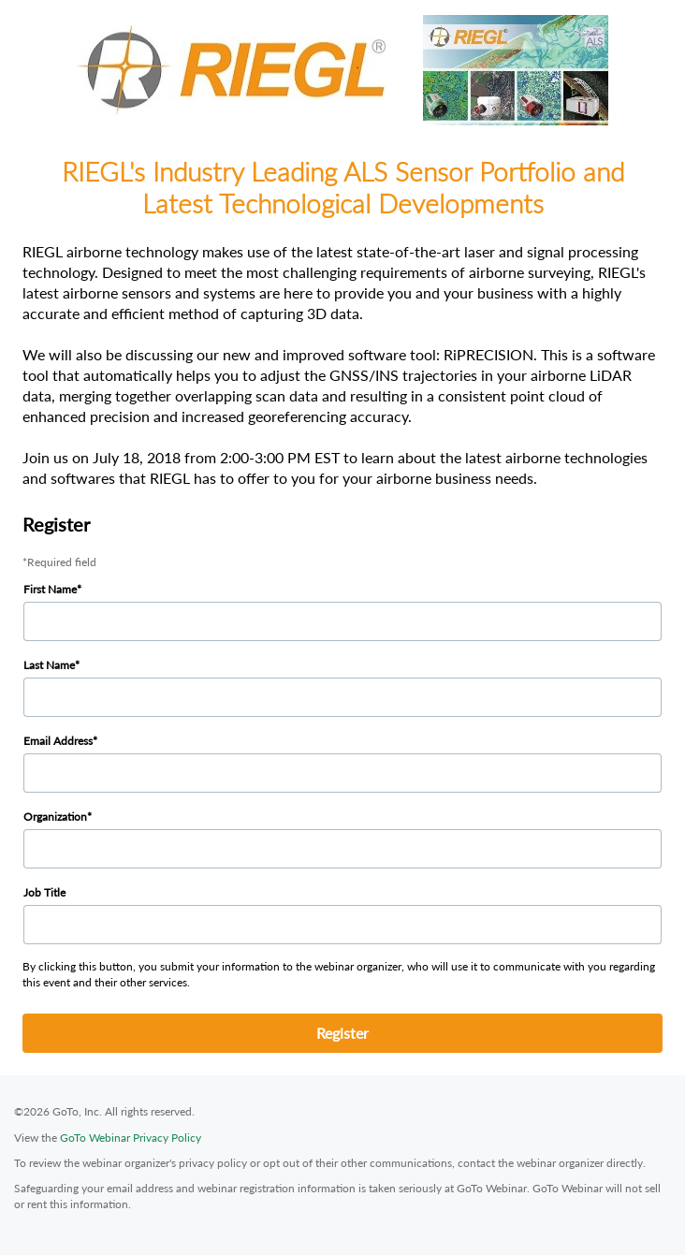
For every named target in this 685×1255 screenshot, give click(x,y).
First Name (50, 589)
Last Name (49, 665)
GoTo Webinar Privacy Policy (130, 1138)
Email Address (58, 741)
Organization (55, 817)
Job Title (44, 892)
